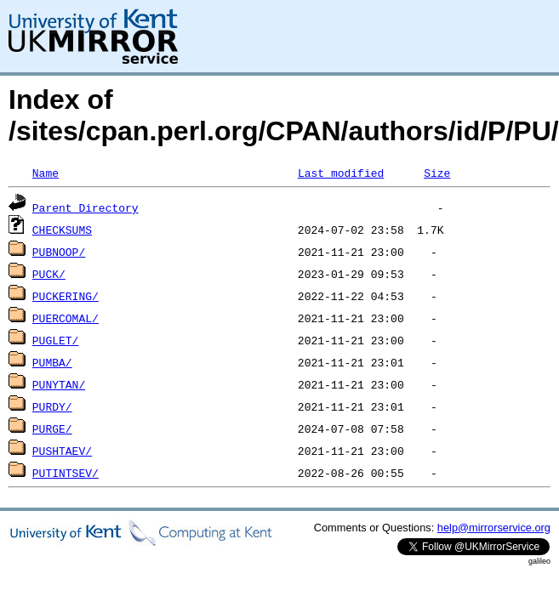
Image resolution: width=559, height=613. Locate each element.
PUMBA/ (52, 362)
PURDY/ (52, 406)
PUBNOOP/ (58, 251)
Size (437, 172)
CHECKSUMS (62, 229)
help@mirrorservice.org (493, 527)
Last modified (341, 172)
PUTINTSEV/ (65, 472)
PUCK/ (49, 273)
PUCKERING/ (65, 296)
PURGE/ (52, 428)
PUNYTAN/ (58, 384)
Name (45, 172)
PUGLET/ (55, 340)
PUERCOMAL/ (65, 318)
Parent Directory (85, 207)
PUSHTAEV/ (62, 450)
